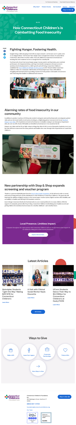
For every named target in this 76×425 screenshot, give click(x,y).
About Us (72, 7)
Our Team (30, 410)
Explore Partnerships (38, 234)
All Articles (38, 312)
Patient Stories (46, 7)
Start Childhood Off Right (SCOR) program (31, 68)
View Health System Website (67, 2)
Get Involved (57, 7)
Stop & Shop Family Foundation (40, 193)
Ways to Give (67, 10)
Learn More (5, 302)
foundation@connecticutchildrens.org (38, 407)
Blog (38, 22)
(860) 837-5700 (33, 404)
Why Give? (36, 7)
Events (65, 7)
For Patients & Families (52, 2)
